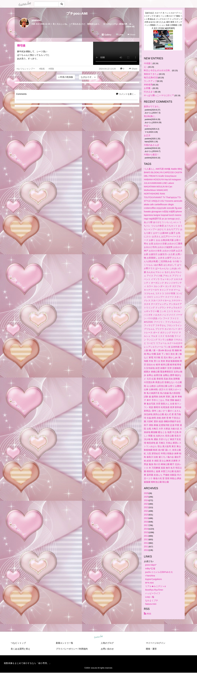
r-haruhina (150, 575)
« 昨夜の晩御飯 (65, 77)
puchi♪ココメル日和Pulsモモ (159, 572)
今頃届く (148, 63)
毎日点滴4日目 (151, 77)
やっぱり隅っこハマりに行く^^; (159, 95)
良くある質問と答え (20, 649)
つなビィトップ (18, 643)
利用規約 (83, 649)
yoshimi (36, 20)
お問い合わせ (107, 649)
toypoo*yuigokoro (153, 579)
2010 (146, 550)
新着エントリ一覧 (64, 643)
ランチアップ (150, 81)
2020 (146, 514)
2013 (146, 539)
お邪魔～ (148, 88)
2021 (146, 511)
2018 (146, 521)
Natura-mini (150, 604)
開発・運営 (151, 649)
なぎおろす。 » (88, 77)
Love (119, 34)
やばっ (147, 125)
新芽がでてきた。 (152, 106)
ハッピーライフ (152, 593)
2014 (146, 536)
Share (131, 34)
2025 (146, 497)
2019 (146, 518)
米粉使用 (148, 84)
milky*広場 (150, 568)
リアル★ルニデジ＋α (155, 586)
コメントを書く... (126, 94)
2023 (146, 504)
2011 (146, 546)
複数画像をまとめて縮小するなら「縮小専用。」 (27, 663)
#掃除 (51, 68)
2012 (146, 543)
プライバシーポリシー (66, 649)
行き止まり (149, 91)
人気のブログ (107, 643)
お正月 (147, 135)
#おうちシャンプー (26, 68)
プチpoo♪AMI (77, 13)
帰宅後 (21, 45)
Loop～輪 (149, 597)
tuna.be (98, 636)
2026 (146, 493)
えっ (146, 67)
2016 (146, 529)
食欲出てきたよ (151, 74)
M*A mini (149, 582)
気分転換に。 (150, 116)
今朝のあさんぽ (151, 145)
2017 (146, 525)
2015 (146, 532)
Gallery (106, 34)
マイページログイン (155, 643)
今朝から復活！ (151, 154)
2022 (146, 507)
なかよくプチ (151, 600)
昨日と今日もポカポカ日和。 (158, 70)
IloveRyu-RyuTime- (154, 590)
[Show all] (130, 26)
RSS (147, 613)
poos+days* (151, 565)
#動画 (42, 68)
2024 (146, 500)
